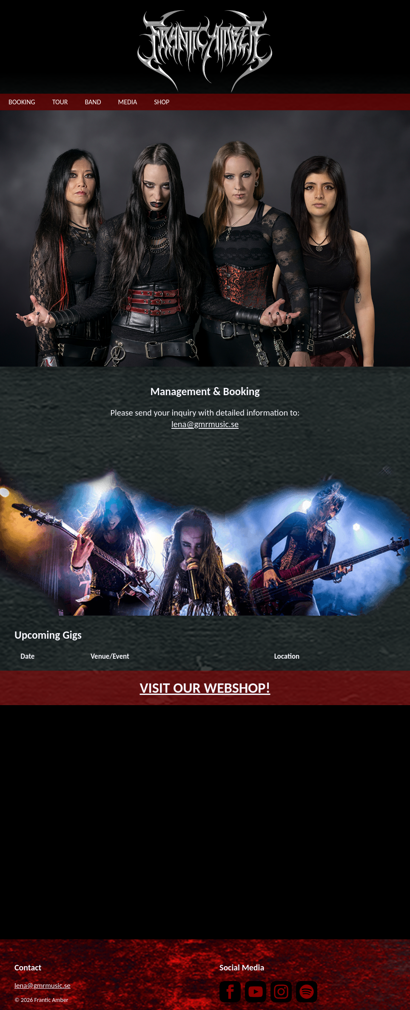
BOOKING (22, 102)
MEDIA (127, 102)
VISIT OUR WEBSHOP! (205, 688)
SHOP (161, 102)
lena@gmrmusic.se (205, 424)
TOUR (60, 102)
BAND (93, 102)
